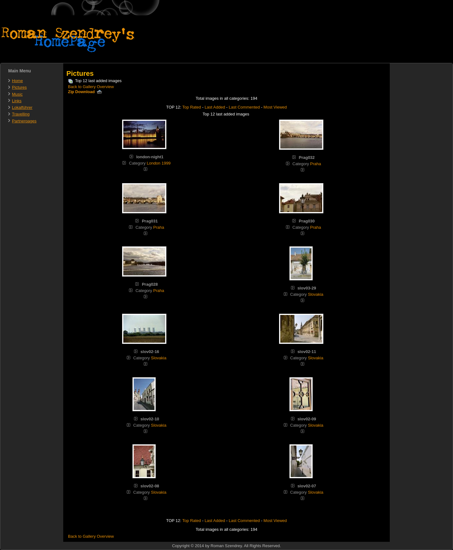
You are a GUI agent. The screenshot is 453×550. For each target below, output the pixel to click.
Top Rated (191, 107)
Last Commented (244, 107)
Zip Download (85, 91)
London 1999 (159, 163)
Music (17, 94)
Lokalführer (22, 107)
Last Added (214, 107)
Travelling (21, 114)
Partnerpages (24, 121)
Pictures (19, 87)
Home (17, 80)
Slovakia (315, 294)
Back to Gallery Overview (91, 86)
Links (16, 100)
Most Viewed (275, 107)
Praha (315, 163)
